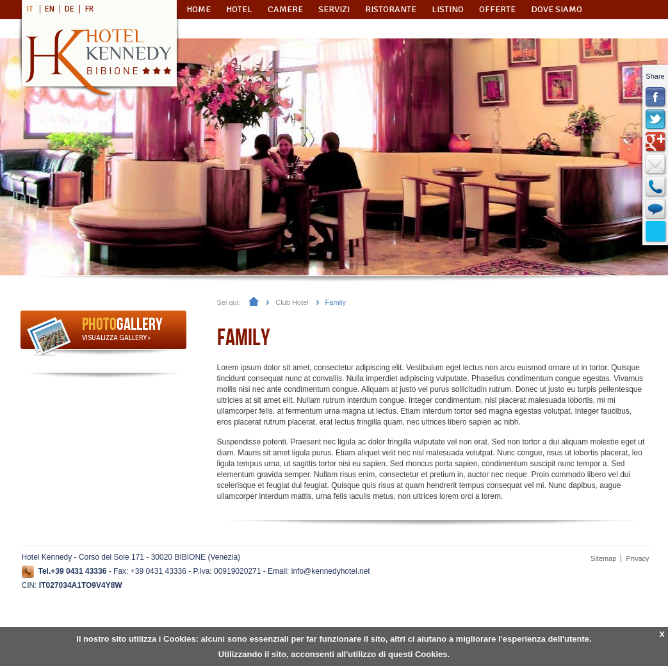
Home (198, 9)
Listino (448, 9)
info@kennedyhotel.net (330, 571)
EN (49, 9)
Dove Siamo (556, 9)
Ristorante (390, 9)
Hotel (239, 9)
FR (89, 9)
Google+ (656, 142)
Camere (285, 9)
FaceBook (656, 97)
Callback (656, 187)
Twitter (656, 120)
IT (30, 9)
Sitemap (603, 558)
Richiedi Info (224, 28)
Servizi (334, 9)
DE (69, 9)
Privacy (637, 558)
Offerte (497, 9)
